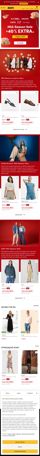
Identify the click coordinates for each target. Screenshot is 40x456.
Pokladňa (36, 7)
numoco (4, 335)
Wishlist (27, 8)
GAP (3, 284)
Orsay (22, 335)
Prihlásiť (31, 8)
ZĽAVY (37, 346)
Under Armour (5, 201)
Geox (3, 116)
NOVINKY (36, 305)
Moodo (3, 375)
